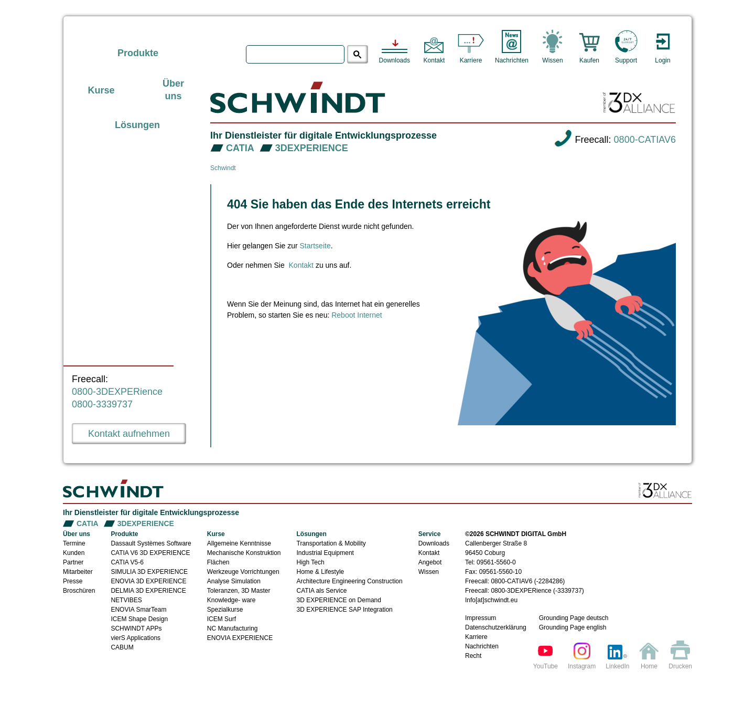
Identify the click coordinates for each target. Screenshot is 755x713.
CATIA (240, 148)
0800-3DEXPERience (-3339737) (537, 590)
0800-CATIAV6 (645, 139)
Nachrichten (482, 646)
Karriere (476, 637)
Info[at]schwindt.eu (491, 600)
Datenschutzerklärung (495, 627)
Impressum (480, 618)
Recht (473, 655)
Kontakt (301, 265)
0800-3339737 (102, 404)
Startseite (315, 246)
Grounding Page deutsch (574, 618)
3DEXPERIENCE (311, 148)
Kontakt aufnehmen (129, 433)
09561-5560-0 (496, 562)
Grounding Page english (573, 627)
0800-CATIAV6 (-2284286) (528, 581)
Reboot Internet (356, 315)
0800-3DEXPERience (117, 391)
